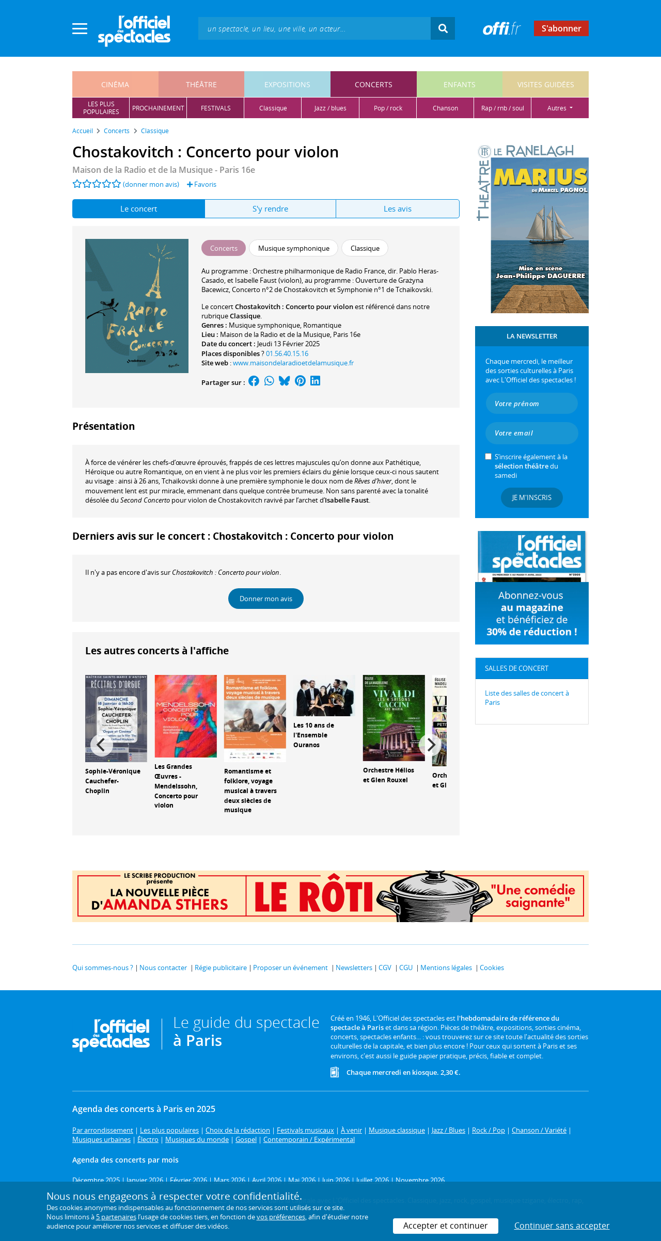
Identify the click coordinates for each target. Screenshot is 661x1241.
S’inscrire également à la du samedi (531, 466)
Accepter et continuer (445, 1225)
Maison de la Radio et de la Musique (275, 334)
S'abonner (561, 28)
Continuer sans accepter (562, 1225)
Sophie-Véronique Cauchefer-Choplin (112, 781)
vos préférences (281, 1216)
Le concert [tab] (138, 208)
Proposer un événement (290, 967)
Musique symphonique (264, 325)
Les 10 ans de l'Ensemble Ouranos (313, 735)
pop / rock (388, 108)
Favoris (201, 184)
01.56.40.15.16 (287, 353)
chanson (445, 108)
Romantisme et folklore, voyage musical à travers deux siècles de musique (250, 790)
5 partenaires (116, 1216)
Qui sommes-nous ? (102, 967)
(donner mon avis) (151, 184)
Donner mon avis (266, 598)
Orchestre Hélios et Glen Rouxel (388, 775)
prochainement (158, 108)
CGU (406, 967)
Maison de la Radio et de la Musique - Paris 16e (163, 169)
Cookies (492, 967)
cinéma (115, 84)
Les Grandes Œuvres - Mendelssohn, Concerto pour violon (176, 786)
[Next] (430, 745)
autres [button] (557, 108)
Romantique (322, 325)
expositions (287, 84)
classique (273, 108)
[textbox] (314, 28)
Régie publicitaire (221, 967)
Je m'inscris (532, 497)
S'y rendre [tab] (270, 208)
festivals (216, 108)
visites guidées (545, 84)
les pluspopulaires (101, 108)
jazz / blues (330, 108)
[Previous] (101, 745)
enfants (460, 84)
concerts (373, 84)
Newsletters (354, 967)
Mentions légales (446, 967)
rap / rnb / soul (502, 108)
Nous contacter (163, 967)
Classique (245, 315)
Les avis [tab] (398, 208)
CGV (385, 967)
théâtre (201, 84)
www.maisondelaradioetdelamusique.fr (293, 362)
